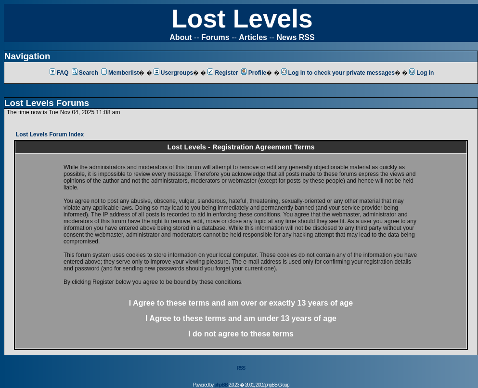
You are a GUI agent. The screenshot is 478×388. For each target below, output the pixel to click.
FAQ (59, 72)
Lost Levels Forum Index (50, 134)
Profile (253, 72)
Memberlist (120, 72)
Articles (253, 37)
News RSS (296, 37)
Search (85, 72)
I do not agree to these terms (241, 334)
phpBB (221, 385)
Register (222, 72)
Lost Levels (241, 18)
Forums (215, 37)
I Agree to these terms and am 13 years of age (240, 318)
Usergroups (173, 72)
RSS (241, 368)
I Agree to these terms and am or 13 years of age (241, 303)
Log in (421, 72)
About (180, 37)
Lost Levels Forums (46, 103)
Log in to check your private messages (338, 72)
